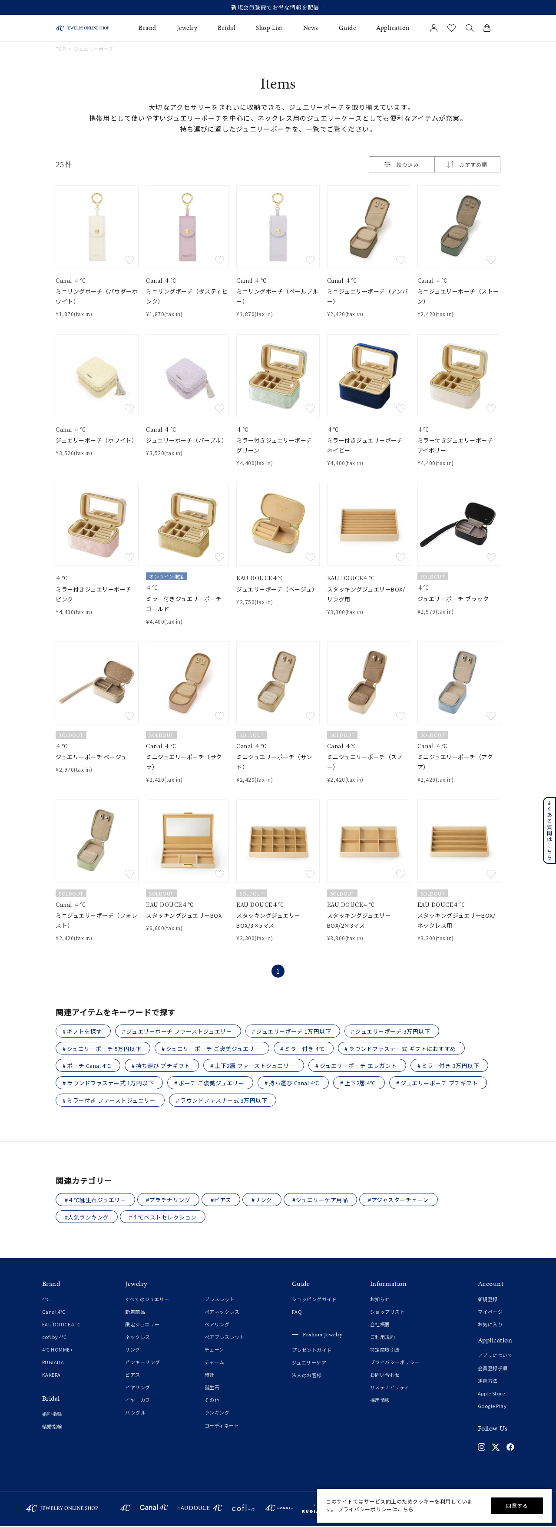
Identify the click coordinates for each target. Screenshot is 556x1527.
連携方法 (488, 1381)
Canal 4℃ (54, 1312)
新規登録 (488, 1299)
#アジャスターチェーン (400, 1200)
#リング (263, 1200)
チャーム (215, 1362)
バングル (135, 1413)
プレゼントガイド (312, 1350)
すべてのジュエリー (147, 1299)
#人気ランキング (87, 1217)
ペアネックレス (222, 1312)
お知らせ (380, 1299)
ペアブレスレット (225, 1337)
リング (132, 1350)
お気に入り (490, 1325)
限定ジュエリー (142, 1325)
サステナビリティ (390, 1388)
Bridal (226, 28)
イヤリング (137, 1388)
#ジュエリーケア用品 (322, 1200)
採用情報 (380, 1400)
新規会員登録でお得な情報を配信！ (278, 7)
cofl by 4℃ (54, 1337)
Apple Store (491, 1394)
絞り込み (401, 164)
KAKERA (51, 1375)
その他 (212, 1400)
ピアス (132, 1375)
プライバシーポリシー (395, 1362)
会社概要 (380, 1325)
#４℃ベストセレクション (163, 1217)
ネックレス (137, 1337)
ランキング (217, 1413)
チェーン (214, 1350)
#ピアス (222, 1200)
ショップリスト (387, 1312)
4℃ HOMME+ (57, 1350)
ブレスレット (220, 1299)
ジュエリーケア (309, 1363)
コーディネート (222, 1426)
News (310, 28)
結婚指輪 (52, 1427)
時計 (210, 1375)
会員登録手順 (493, 1369)
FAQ (297, 1312)
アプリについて (495, 1355)
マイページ (490, 1312)
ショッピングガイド (314, 1299)
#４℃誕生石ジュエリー (95, 1200)
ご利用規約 (382, 1337)
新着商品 (135, 1312)
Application (393, 28)
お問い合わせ (385, 1375)
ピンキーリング (142, 1362)
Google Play (492, 1406)
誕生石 (212, 1388)
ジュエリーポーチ (94, 49)
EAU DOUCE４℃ (61, 1325)
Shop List (269, 28)
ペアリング (217, 1325)
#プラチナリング (169, 1200)
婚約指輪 (52, 1414)
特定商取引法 (385, 1350)
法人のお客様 (307, 1375)
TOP (61, 49)
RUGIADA (53, 1362)
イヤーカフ (137, 1400)
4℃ (46, 1299)
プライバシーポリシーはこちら (376, 1509)
